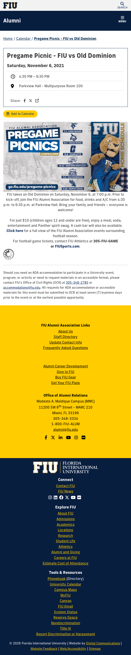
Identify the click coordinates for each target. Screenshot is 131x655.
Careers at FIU (65, 557)
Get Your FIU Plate (65, 383)
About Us (65, 331)
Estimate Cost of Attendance (65, 563)
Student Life (65, 541)
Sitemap (95, 649)
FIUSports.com (67, 246)
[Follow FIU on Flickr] (80, 497)
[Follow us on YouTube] (69, 437)
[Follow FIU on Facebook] (62, 497)
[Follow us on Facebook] (46, 437)
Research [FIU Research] (65, 535)
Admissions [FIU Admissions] (66, 519)
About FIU (65, 513)
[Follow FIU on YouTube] (74, 497)
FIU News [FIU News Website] (65, 491)
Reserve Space (65, 617)
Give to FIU (65, 372)
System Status (65, 612)
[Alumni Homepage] (12, 20)
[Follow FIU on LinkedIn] (56, 497)
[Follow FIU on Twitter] (68, 497)
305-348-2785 (77, 283)
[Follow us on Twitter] (53, 437)
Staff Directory (66, 337)
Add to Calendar (22, 114)
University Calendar (65, 584)
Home (8, 38)
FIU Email (65, 606)
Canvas (65, 601)
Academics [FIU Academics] (65, 524)
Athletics (65, 546)
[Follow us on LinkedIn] (61, 437)
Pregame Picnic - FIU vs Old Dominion (65, 38)
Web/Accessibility (73, 649)
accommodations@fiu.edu (21, 288)
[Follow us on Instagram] (76, 437)
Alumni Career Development (65, 366)
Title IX (65, 628)
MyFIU (65, 595)
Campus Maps (65, 589)
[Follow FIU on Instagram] (51, 497)
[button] (122, 5)
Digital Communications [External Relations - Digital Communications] (103, 643)
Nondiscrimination (65, 623)
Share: (24, 100)
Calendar (23, 38)
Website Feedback (44, 649)
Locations (65, 530)
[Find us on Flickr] (84, 437)
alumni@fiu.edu (65, 429)
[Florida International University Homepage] (34, 5)
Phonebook (57, 578)
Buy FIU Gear (65, 377)
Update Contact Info (65, 342)
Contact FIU (65, 486)
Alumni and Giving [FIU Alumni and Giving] (65, 552)
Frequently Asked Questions (65, 348)
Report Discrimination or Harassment (65, 634)
